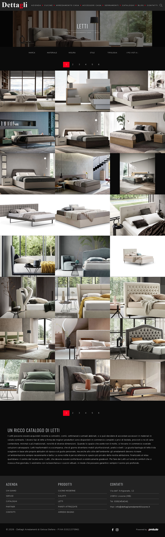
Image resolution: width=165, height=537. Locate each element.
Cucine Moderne (66, 490)
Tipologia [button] (112, 53)
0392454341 (121, 501)
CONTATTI (10, 512)
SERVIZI (9, 496)
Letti (97, 33)
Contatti (152, 5)
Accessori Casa (92, 5)
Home (68, 33)
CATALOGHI (11, 501)
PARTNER (10, 506)
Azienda (36, 5)
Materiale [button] (52, 53)
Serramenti (112, 5)
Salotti (62, 496)
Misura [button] (72, 53)
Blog (141, 5)
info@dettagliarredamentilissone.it (133, 506)
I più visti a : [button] (133, 53)
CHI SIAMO (11, 490)
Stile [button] (92, 53)
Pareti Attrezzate (67, 506)
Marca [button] (32, 53)
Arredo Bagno (66, 512)
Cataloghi (128, 5)
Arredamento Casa (67, 5)
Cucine (48, 5)
